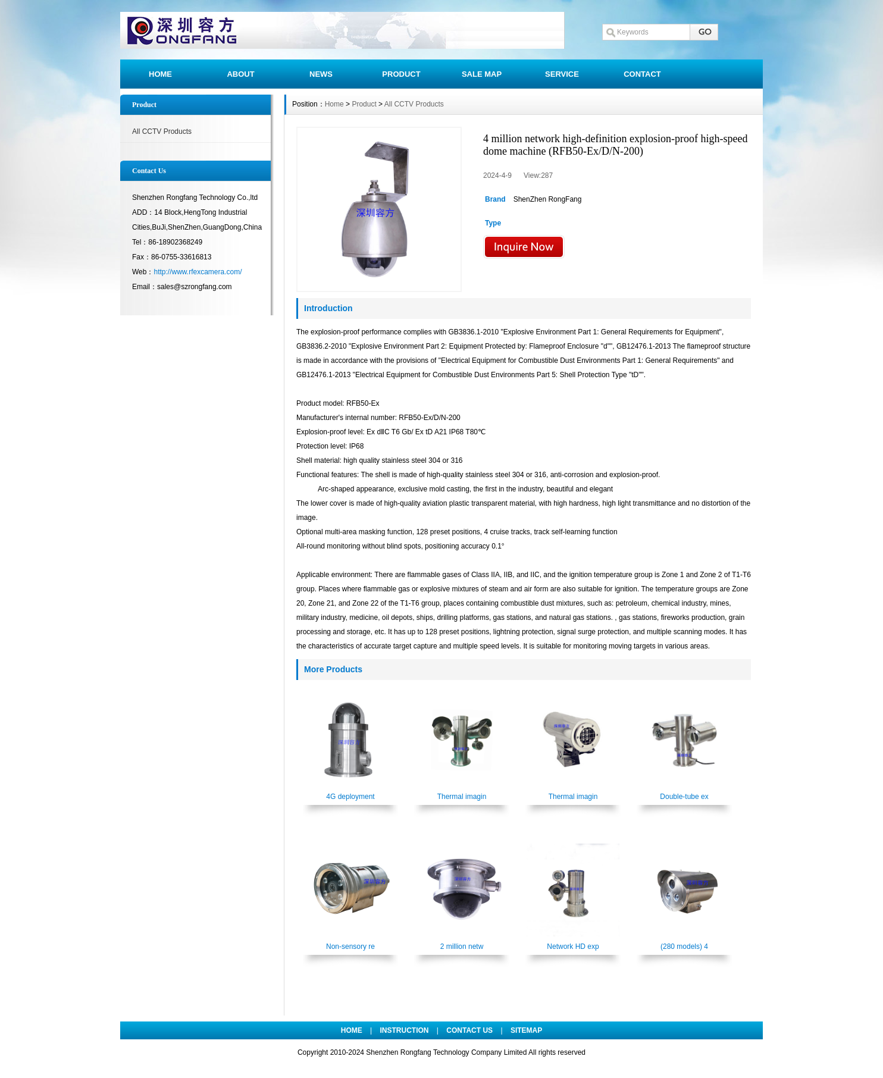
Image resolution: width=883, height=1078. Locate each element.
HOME (160, 74)
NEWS (321, 74)
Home (334, 104)
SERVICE (562, 74)
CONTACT (642, 74)
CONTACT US (469, 1030)
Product (364, 104)
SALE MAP (482, 74)
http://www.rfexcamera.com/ (198, 272)
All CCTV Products (162, 131)
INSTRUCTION (404, 1030)
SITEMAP (526, 1030)
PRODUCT (401, 74)
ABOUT (240, 74)
